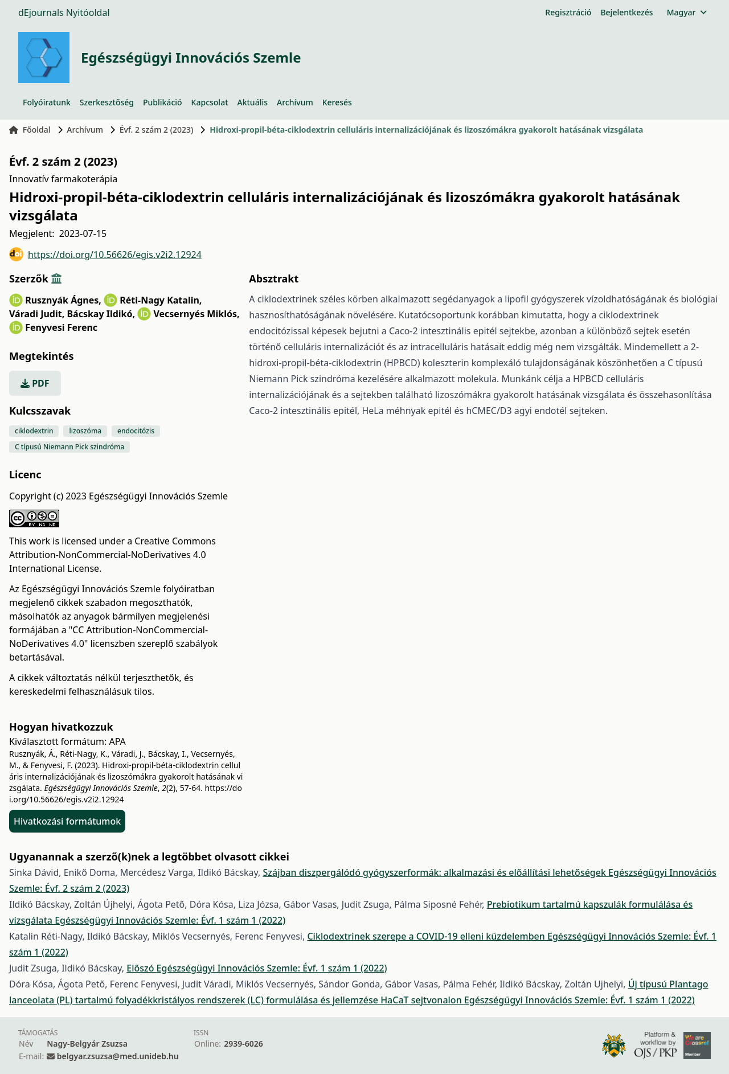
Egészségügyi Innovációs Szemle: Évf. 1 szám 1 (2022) (170, 920)
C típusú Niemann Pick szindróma (69, 447)
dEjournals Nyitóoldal (64, 12)
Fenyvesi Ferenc (61, 327)
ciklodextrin (34, 431)
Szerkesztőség (107, 102)
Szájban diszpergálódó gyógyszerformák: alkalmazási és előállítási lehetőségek (436, 872)
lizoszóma (85, 431)
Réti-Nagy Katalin (161, 300)
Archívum (295, 102)
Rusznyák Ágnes (63, 300)
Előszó (141, 968)
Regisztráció (568, 12)
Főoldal (30, 129)
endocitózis (135, 431)
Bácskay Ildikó (101, 314)
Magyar (686, 12)
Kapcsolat (209, 102)
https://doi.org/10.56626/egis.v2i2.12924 (105, 254)
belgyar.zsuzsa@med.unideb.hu (118, 1056)
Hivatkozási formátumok (67, 821)
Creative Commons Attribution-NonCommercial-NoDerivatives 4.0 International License (112, 555)
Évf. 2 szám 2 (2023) (157, 129)
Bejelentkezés (626, 12)
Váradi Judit (36, 314)
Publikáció (162, 102)
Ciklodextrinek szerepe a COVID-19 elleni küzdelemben (427, 936)
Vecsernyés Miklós (196, 314)
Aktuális (252, 102)
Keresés (337, 102)
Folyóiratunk (47, 102)
